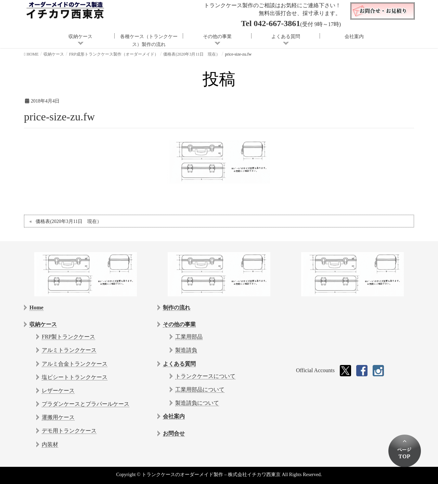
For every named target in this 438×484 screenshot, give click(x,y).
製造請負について (197, 403)
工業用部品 (189, 337)
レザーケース (58, 390)
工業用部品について (199, 389)
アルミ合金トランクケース (74, 364)
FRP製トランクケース (68, 337)
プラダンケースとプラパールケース (85, 404)
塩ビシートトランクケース (74, 377)
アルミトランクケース (69, 350)
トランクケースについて (205, 376)
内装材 (50, 444)
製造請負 (186, 350)
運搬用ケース (58, 417)
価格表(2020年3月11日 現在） (69, 221)
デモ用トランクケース (69, 431)
